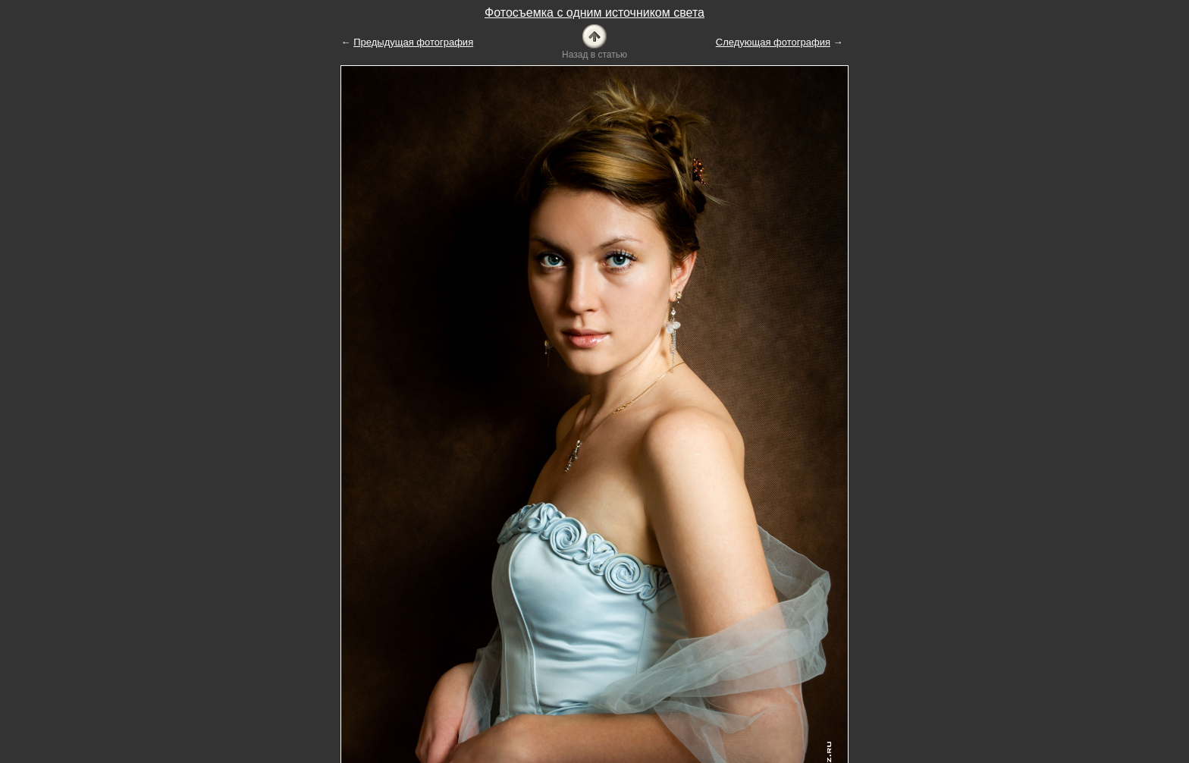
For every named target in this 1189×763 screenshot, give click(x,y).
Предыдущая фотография (413, 42)
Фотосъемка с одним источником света (594, 12)
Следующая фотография (773, 42)
